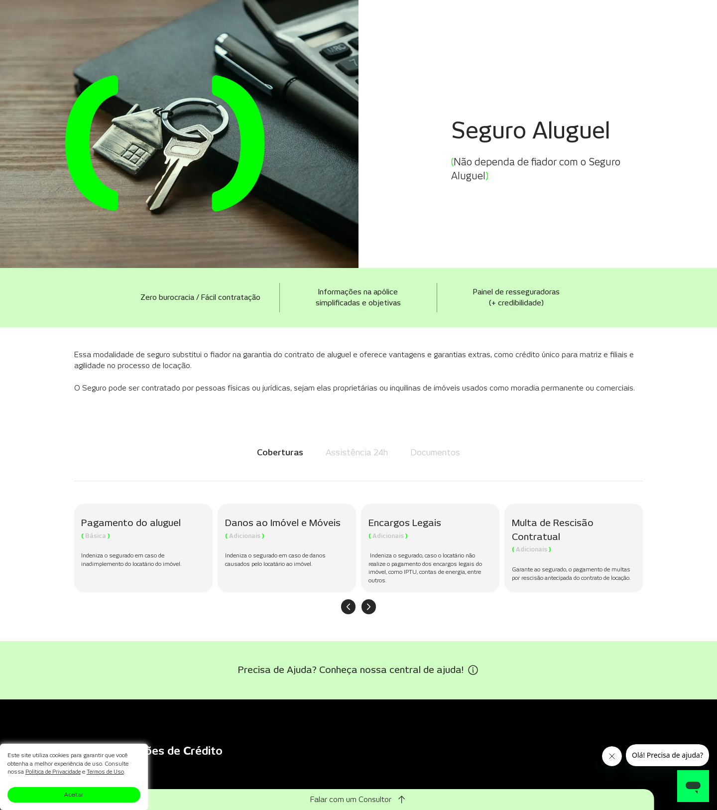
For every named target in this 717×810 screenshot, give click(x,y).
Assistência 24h (357, 452)
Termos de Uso (107, 771)
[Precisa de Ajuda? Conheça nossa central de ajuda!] (359, 670)
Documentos (435, 452)
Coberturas (280, 452)
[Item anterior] (348, 606)
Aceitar (73, 794)
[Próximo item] (368, 606)
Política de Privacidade (53, 771)
